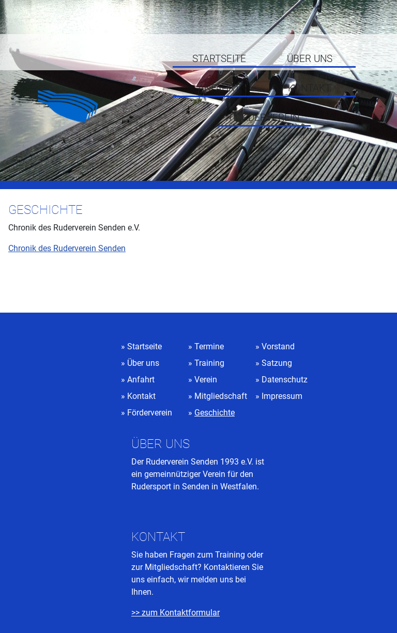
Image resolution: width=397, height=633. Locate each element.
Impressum (282, 396)
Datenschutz (285, 379)
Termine (209, 346)
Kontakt (309, 88)
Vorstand (278, 346)
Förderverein (264, 117)
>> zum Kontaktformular (175, 612)
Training (209, 363)
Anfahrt (219, 88)
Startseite (219, 59)
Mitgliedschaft (220, 396)
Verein (205, 379)
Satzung (277, 363)
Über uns (309, 59)
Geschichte (214, 413)
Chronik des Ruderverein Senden (67, 248)
